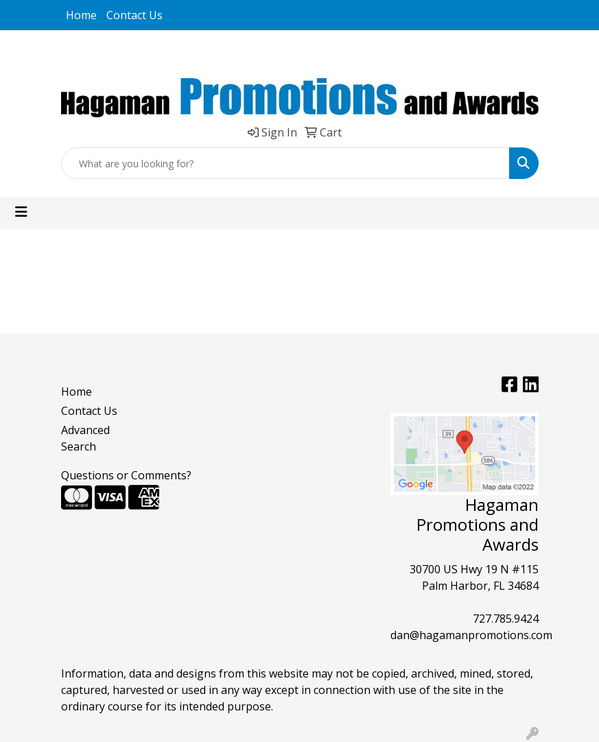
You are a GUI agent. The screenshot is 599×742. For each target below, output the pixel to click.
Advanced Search (85, 438)
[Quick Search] (285, 163)
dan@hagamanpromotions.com (471, 635)
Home (81, 15)
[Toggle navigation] (21, 212)
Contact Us (134, 15)
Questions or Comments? (126, 475)
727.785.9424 (506, 618)
